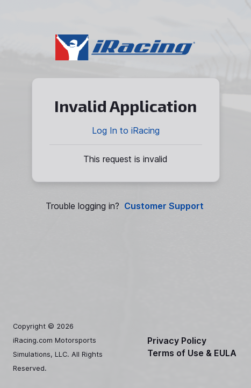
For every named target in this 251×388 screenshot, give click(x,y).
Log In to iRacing (126, 130)
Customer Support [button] (164, 206)
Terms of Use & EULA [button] (191, 353)
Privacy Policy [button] (176, 341)
